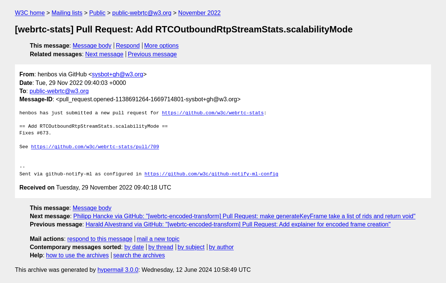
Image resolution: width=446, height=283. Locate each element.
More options (161, 45)
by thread (160, 247)
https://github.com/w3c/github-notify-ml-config (211, 174)
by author (221, 247)
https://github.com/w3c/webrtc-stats (213, 113)
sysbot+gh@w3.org (117, 74)
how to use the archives (77, 255)
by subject (191, 247)
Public (97, 13)
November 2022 (199, 13)
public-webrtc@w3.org (142, 13)
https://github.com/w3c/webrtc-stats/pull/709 (95, 147)
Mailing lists (66, 13)
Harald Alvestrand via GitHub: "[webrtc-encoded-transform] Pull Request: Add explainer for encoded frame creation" (237, 224)
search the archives (139, 255)
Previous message (152, 54)
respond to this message (99, 239)
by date (134, 247)
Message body (92, 45)
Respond (128, 45)
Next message (104, 54)
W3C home (30, 13)
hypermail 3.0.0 (117, 270)
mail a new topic (158, 239)
